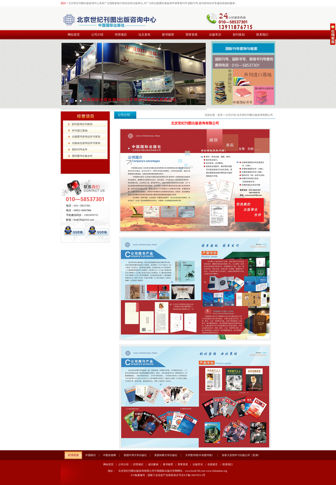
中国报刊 (90, 455)
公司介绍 (123, 464)
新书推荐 (168, 464)
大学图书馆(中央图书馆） (199, 455)
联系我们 (227, 464)
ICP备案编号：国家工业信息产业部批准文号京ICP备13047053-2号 (168, 475)
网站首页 (108, 464)
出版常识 (198, 464)
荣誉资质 (183, 464)
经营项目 (138, 464)
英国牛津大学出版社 (135, 455)
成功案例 (153, 464)
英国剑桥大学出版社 (165, 455)
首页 (220, 114)
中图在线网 (109, 455)
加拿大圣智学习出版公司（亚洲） (241, 455)
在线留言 (212, 464)
